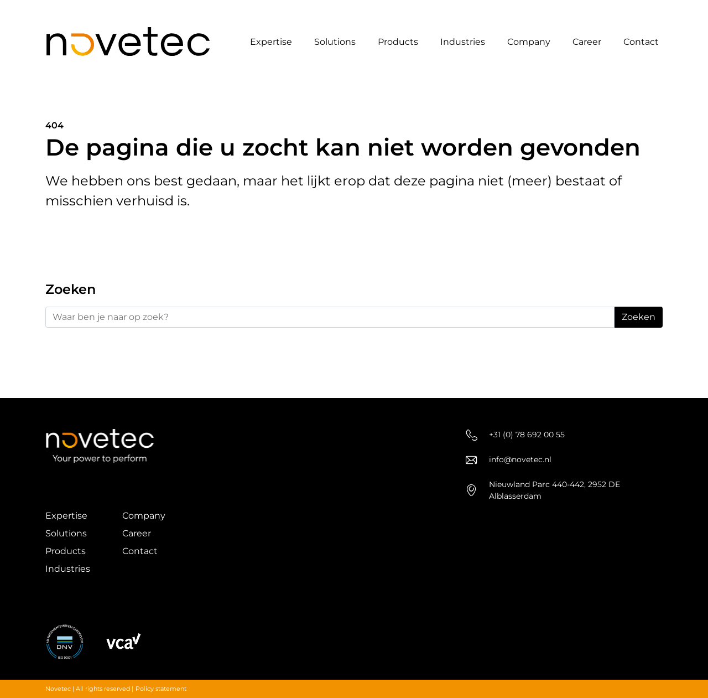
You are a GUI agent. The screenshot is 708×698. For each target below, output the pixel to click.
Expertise (271, 42)
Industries (462, 42)
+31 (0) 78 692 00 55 (515, 435)
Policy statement (161, 688)
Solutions (335, 42)
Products (398, 42)
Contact (641, 42)
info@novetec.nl (508, 460)
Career (586, 42)
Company (528, 42)
